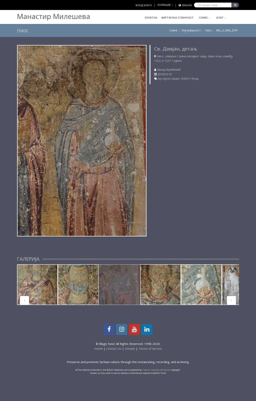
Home (98, 349)
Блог (219, 17)
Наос (208, 30)
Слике (203, 17)
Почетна (151, 17)
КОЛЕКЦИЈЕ (164, 5)
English (187, 5)
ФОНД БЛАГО (143, 5)
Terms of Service (150, 349)
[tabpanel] (37, 284)
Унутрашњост (191, 30)
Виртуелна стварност (177, 17)
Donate (130, 349)
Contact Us (113, 349)
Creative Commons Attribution (156, 369)
